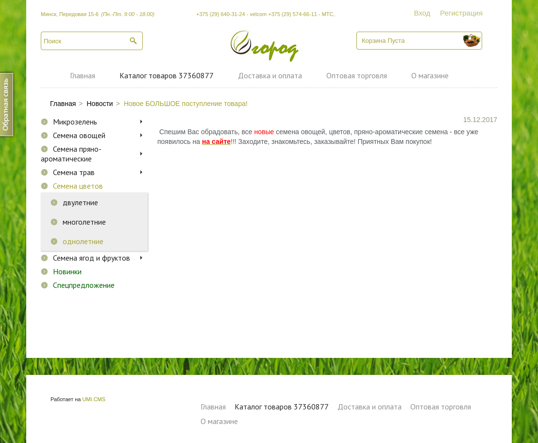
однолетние (83, 241)
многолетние (84, 222)
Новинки (67, 271)
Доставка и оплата (270, 75)
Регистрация (461, 13)
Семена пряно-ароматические (71, 153)
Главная (82, 75)
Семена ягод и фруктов (91, 258)
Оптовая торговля (356, 75)
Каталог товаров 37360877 (166, 75)
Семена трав (74, 172)
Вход (422, 13)
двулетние (80, 202)
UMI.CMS (93, 399)
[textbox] (92, 41)
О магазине (430, 75)
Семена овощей (79, 135)
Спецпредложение (84, 285)
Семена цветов (78, 186)
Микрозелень (75, 121)
